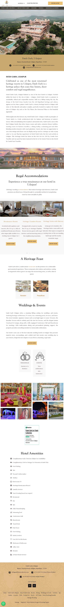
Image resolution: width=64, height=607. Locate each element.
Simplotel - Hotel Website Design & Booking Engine (35, 602)
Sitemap (17, 602)
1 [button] (27, 253)
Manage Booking (32, 597)
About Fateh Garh (23, 8)
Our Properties (32, 3)
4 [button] (34, 253)
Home (5, 593)
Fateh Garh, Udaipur (8, 8)
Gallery (10, 595)
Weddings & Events (52, 8)
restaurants (32, 266)
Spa (60, 593)
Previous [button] (3, 226)
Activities (55, 593)
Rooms (34, 8)
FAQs (20, 595)
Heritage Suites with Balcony (53, 221)
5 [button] (37, 253)
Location (15, 595)
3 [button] (32, 253)
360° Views (38, 595)
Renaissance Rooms (11, 222)
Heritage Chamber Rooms (32, 222)
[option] (10, 224)
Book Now (55, 3)
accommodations (23, 189)
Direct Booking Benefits (49, 595)
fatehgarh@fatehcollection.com (20, 572)
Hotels (21, 3)
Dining (41, 8)
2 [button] (29, 253)
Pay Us (32, 595)
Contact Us (26, 595)
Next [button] (61, 226)
